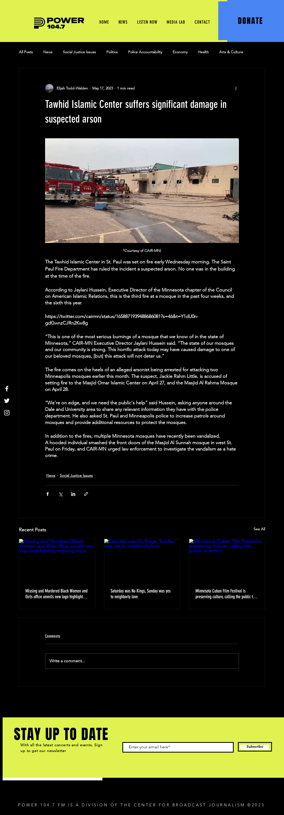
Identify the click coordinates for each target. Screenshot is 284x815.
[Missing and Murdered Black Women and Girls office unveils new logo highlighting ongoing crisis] (57, 560)
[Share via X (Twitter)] (60, 493)
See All (259, 529)
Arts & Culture (231, 52)
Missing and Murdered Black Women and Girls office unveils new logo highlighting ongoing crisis (56, 594)
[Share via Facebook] (47, 493)
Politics (112, 52)
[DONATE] (251, 20)
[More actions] (236, 88)
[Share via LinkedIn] (73, 493)
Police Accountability (145, 52)
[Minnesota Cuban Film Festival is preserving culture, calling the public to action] (227, 560)
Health (203, 52)
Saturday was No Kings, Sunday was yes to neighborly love (141, 594)
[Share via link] (86, 493)
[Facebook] (6, 388)
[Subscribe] (255, 747)
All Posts (26, 52)
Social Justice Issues (79, 52)
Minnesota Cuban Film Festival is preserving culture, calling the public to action (225, 594)
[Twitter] (6, 400)
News (47, 52)
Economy (180, 52)
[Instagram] (6, 412)
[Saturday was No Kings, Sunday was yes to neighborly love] (142, 560)
